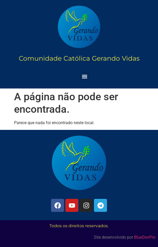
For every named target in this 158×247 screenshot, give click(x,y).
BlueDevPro (144, 237)
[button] (84, 76)
